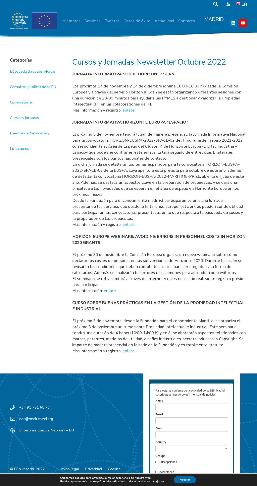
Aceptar (185, 480)
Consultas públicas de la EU (33, 86)
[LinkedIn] (233, 23)
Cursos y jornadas (24, 117)
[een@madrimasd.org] (14, 418)
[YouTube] (243, 23)
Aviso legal (70, 469)
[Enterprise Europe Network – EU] (14, 430)
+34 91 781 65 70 (34, 407)
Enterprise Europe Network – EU (46, 430)
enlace (128, 110)
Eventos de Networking (29, 133)
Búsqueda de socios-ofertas (33, 71)
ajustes (160, 481)
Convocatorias (21, 102)
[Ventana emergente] (228, 4)
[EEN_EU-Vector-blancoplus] (33, 21)
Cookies (114, 469)
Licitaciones (19, 148)
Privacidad (93, 469)
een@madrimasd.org (36, 418)
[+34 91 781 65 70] (14, 407)
